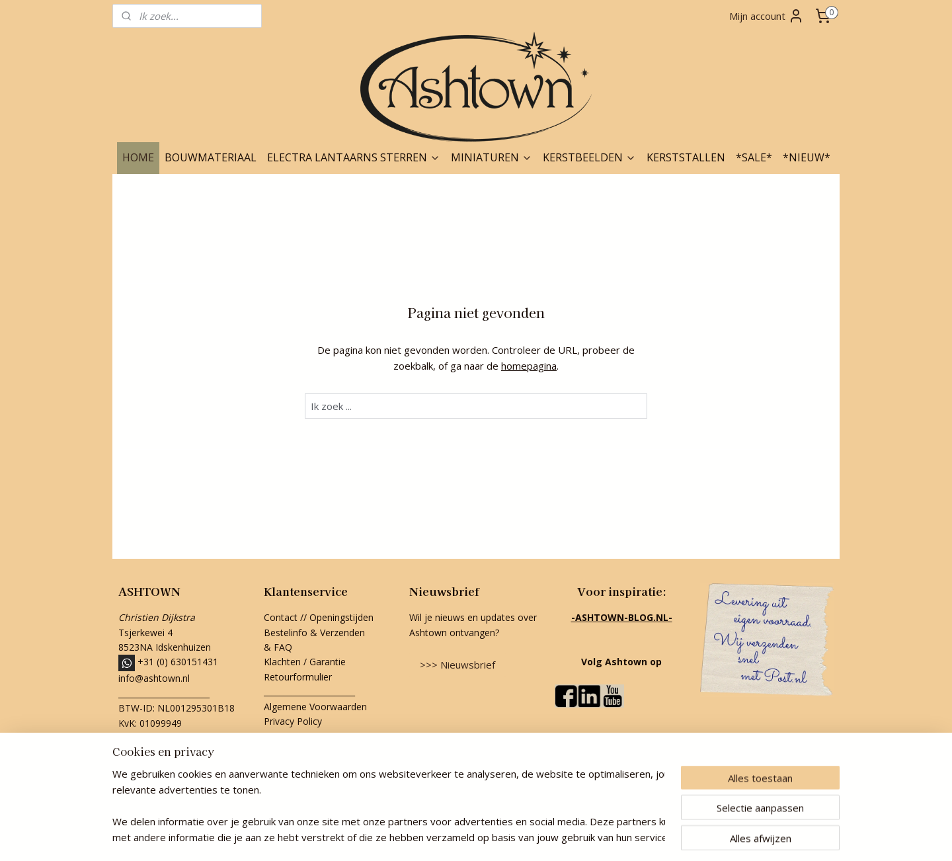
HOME (138, 157)
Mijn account (766, 16)
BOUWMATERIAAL (211, 157)
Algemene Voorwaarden (315, 706)
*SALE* (754, 157)
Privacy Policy (293, 721)
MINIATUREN (491, 157)
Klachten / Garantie (305, 661)
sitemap (417, 837)
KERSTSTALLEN (686, 157)
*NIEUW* (806, 157)
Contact (281, 617)
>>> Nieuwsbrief (457, 664)
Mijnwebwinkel (610, 837)
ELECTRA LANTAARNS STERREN (353, 157)
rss (445, 837)
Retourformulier (299, 677)
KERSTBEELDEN (589, 157)
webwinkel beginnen (495, 837)
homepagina (529, 365)
